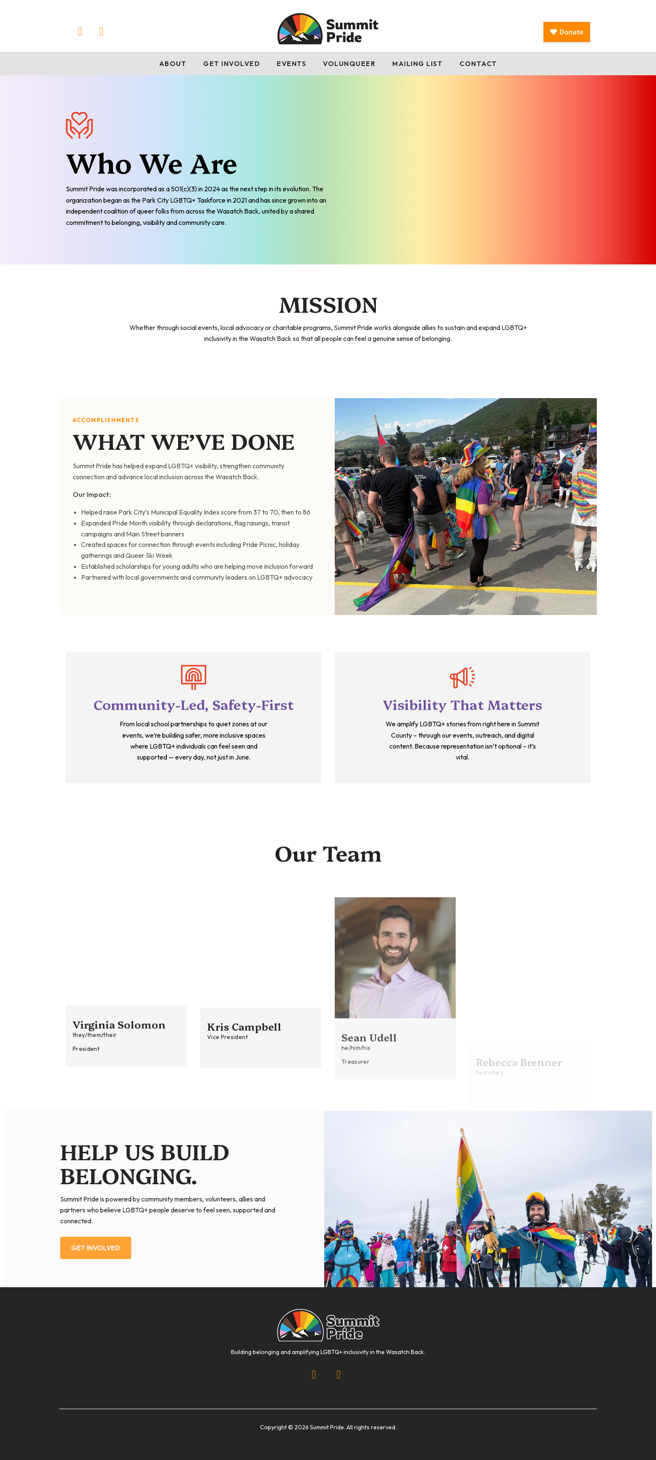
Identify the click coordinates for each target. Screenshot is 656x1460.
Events (291, 63)
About (173, 63)
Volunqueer (349, 63)
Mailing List (417, 63)
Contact (478, 63)
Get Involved (231, 63)
